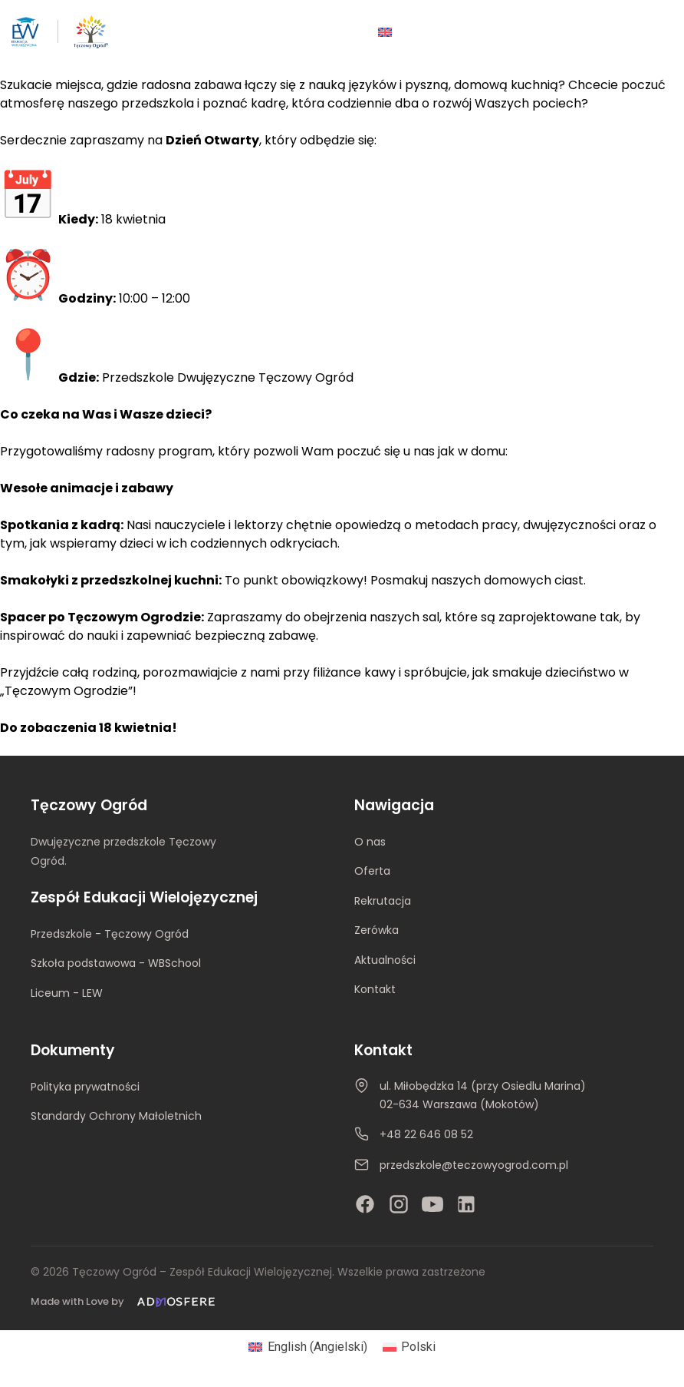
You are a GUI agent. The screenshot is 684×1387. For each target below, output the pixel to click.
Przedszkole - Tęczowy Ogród (110, 934)
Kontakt (375, 989)
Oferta (372, 871)
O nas (370, 841)
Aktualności (385, 960)
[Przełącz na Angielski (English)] (307, 1347)
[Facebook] (365, 1204)
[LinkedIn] (466, 1204)
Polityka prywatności (85, 1086)
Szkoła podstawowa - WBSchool (116, 963)
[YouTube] (432, 1204)
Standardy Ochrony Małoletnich (116, 1116)
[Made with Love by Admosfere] (126, 1302)
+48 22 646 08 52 (426, 1135)
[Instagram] (398, 1204)
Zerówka (376, 930)
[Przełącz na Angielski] (385, 32)
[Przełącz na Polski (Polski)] (409, 1347)
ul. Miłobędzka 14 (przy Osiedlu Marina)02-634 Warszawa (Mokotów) (483, 1095)
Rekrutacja (382, 901)
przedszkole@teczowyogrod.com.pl (474, 1165)
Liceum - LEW (67, 993)
